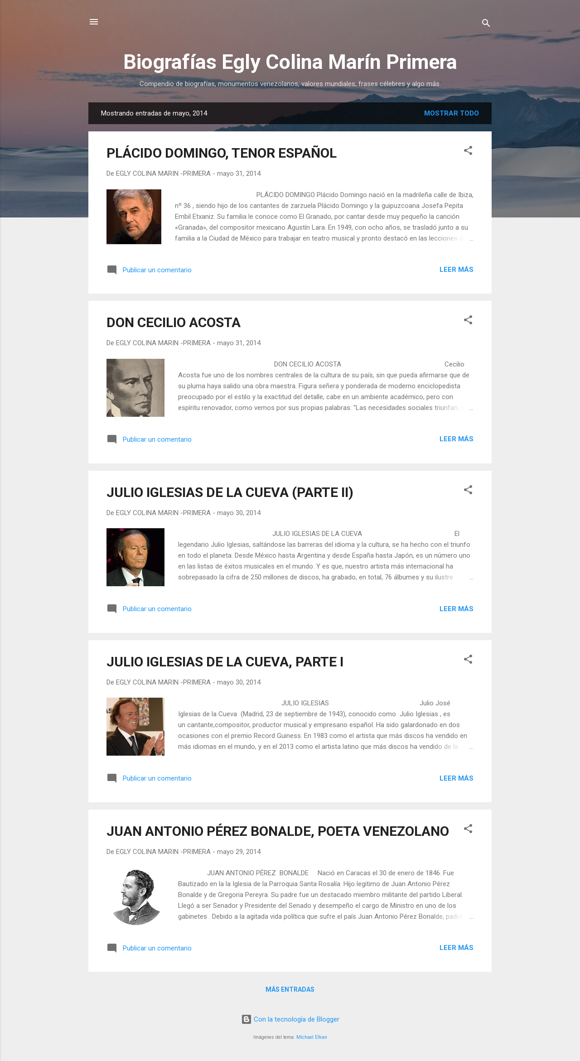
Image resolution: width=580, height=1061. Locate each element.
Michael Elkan (311, 1037)
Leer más (457, 269)
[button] (468, 152)
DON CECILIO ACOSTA (173, 322)
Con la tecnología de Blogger (290, 1019)
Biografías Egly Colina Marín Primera (290, 62)
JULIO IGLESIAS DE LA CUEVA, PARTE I (224, 662)
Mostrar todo (451, 113)
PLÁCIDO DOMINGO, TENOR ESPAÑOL (221, 153)
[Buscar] (486, 25)
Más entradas (290, 989)
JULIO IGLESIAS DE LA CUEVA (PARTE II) (229, 492)
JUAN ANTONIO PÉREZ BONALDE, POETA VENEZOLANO (277, 831)
